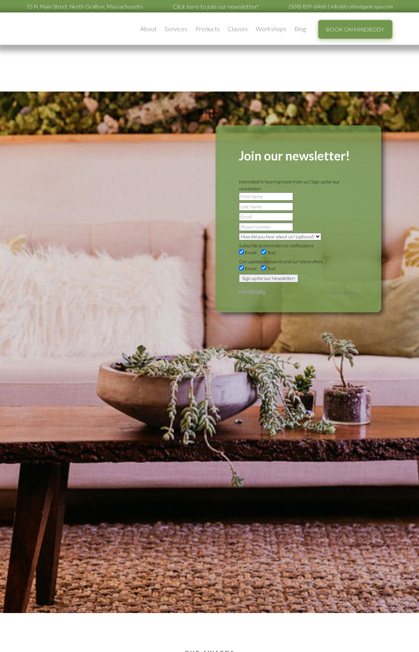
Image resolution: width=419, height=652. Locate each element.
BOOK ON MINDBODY (355, 29)
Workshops (271, 28)
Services (175, 28)
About (148, 28)
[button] (148, 28)
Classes (238, 28)
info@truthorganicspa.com (362, 6)
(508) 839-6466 (307, 6)
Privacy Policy (344, 293)
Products (207, 28)
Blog (300, 28)
